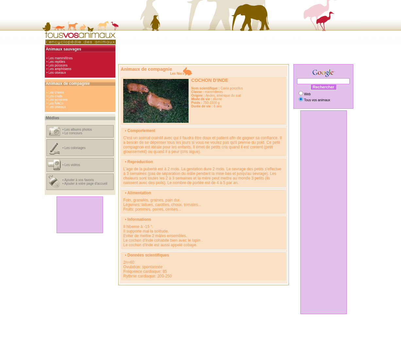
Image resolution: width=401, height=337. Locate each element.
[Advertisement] (79, 215)
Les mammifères (60, 58)
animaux (232, 329)
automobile (147, 329)
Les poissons (57, 65)
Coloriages (195, 333)
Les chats (55, 96)
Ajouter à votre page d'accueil (85, 183)
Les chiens (56, 92)
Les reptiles (56, 62)
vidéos (246, 329)
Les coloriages (74, 148)
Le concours (73, 133)
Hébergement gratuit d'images (228, 333)
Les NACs (55, 103)
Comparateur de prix (170, 333)
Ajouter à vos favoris (79, 180)
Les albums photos (78, 129)
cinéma (197, 329)
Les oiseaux (57, 72)
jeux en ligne (214, 329)
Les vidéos (72, 165)
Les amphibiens (59, 69)
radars (258, 329)
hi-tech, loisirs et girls (173, 329)
